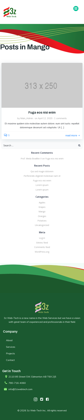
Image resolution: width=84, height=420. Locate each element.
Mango (42, 211)
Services (10, 346)
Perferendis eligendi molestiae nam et (42, 175)
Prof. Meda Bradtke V (31, 158)
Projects (10, 353)
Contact (10, 360)
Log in (42, 238)
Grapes (42, 207)
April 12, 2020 (45, 118)
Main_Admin (26, 118)
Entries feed (42, 242)
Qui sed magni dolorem (42, 171)
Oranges (42, 216)
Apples (42, 202)
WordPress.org (42, 251)
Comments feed (42, 247)
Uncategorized (42, 225)
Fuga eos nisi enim (54, 158)
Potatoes (42, 220)
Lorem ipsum (42, 185)
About (9, 340)
